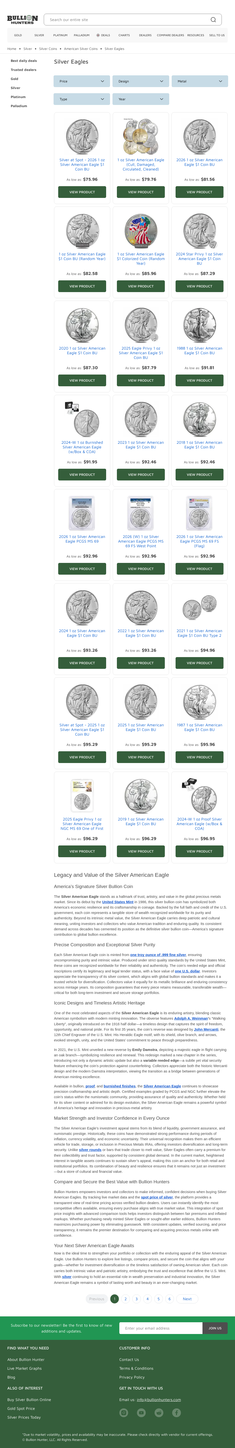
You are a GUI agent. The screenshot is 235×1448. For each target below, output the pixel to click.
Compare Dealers (170, 35)
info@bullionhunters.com (159, 1399)
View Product (82, 192)
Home (11, 48)
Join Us (215, 1328)
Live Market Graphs (24, 1368)
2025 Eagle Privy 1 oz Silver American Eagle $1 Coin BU (141, 353)
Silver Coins (48, 48)
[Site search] (214, 19)
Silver (39, 35)
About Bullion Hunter (26, 1359)
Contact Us (129, 1359)
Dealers (145, 35)
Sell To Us (217, 35)
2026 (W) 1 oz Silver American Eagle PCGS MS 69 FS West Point (141, 541)
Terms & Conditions (136, 1368)
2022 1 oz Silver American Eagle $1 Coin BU (141, 633)
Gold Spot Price (21, 1408)
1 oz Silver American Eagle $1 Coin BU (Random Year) (82, 256)
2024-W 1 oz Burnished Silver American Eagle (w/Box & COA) (82, 447)
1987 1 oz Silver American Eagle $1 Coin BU (199, 727)
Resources (195, 35)
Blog (11, 1377)
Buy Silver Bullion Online (29, 1399)
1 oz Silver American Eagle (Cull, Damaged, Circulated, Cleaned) (140, 164)
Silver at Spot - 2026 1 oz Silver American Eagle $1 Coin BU (82, 164)
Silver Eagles (114, 48)
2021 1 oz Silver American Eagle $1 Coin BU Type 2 (199, 633)
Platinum (60, 35)
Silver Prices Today (24, 1417)
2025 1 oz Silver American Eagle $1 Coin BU (141, 727)
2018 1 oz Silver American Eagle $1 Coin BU (199, 444)
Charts (124, 35)
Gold (18, 35)
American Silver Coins (81, 48)
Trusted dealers (23, 70)
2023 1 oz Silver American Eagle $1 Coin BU (141, 444)
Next (187, 1299)
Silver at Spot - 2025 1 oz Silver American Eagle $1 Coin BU (82, 729)
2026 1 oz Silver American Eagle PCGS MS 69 (82, 538)
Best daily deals (24, 60)
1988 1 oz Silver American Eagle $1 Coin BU (199, 350)
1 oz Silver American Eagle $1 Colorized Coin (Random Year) (141, 258)
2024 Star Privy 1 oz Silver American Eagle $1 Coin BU (199, 258)
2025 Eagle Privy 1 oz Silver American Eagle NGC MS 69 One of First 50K (82, 826)
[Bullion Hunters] (22, 19)
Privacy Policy (132, 1377)
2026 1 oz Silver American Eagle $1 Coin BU (199, 162)
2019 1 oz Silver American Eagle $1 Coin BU (141, 821)
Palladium (82, 35)
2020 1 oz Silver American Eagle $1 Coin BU (82, 350)
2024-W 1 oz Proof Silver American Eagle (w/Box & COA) (199, 824)
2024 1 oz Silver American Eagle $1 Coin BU (82, 633)
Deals (103, 35)
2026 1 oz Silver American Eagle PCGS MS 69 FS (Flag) (199, 541)
